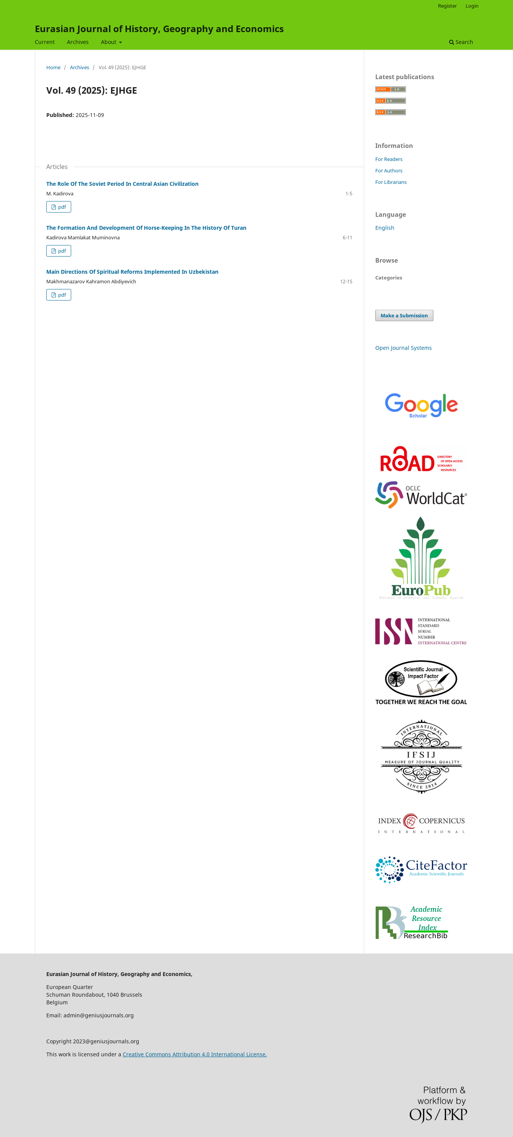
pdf (61, 206)
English (384, 227)
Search (461, 41)
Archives (78, 41)
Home (53, 67)
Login (472, 5)
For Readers (388, 159)
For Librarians (391, 182)
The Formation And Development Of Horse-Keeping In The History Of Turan (146, 227)
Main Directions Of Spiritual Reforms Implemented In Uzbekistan (132, 271)
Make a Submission (404, 315)
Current (45, 41)
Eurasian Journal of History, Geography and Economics (159, 28)
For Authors (388, 170)
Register (447, 5)
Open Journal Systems (403, 347)
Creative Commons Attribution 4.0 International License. (195, 1054)
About (109, 41)
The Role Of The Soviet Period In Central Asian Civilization (122, 183)
